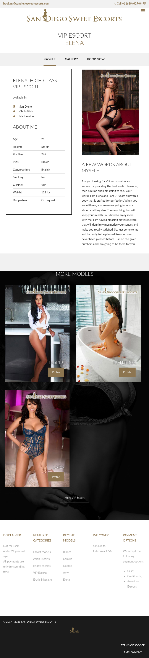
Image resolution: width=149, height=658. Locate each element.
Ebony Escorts (41, 565)
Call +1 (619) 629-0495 (129, 3)
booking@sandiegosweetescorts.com (26, 3)
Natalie (67, 565)
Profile (56, 372)
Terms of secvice (133, 645)
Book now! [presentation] (96, 59)
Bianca (67, 552)
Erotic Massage (42, 579)
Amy (66, 572)
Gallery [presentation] (71, 59)
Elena (66, 579)
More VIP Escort (75, 497)
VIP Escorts (40, 572)
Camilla (67, 559)
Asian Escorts (41, 559)
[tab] (49, 59)
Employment (133, 652)
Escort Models (42, 552)
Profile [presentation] (49, 59)
